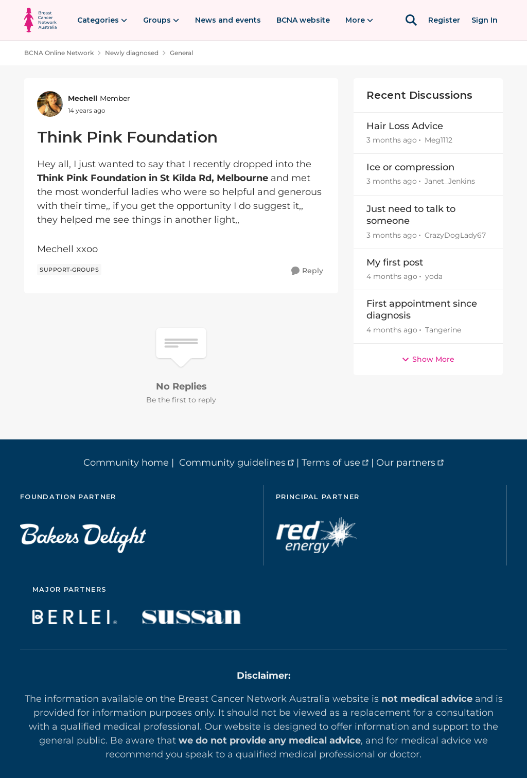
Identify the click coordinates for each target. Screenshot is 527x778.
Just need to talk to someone (410, 214)
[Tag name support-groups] (69, 269)
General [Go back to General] (181, 53)
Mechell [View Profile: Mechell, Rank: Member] (82, 98)
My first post (394, 262)
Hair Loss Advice (404, 126)
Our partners (405, 462)
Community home (126, 462)
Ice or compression (410, 167)
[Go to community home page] (40, 20)
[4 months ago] (391, 276)
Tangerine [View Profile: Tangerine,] (443, 329)
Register (444, 20)
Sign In (484, 20)
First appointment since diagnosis (421, 309)
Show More (427, 359)
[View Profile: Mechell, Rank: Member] (50, 104)
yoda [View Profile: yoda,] (434, 276)
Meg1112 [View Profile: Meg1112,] (438, 140)
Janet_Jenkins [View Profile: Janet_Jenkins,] (450, 181)
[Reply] (307, 271)
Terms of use (331, 462)
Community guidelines (232, 462)
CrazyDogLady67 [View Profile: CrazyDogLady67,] (455, 235)
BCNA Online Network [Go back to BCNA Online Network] (59, 53)
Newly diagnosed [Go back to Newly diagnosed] (132, 53)
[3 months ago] (391, 140)
